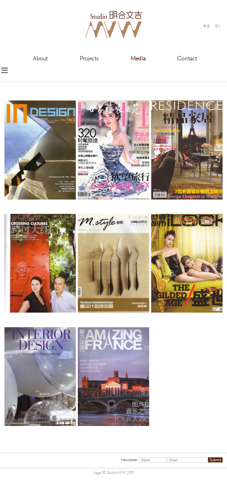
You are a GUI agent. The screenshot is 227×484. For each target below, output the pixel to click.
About (40, 58)
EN (217, 26)
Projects (89, 58)
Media (138, 58)
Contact (187, 58)
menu (4, 70)
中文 (206, 26)
